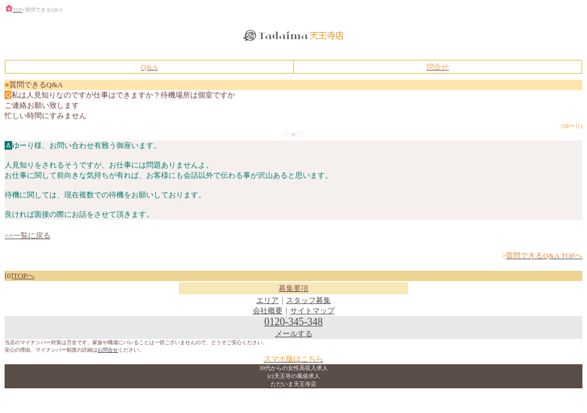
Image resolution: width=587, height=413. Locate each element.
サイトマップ (312, 310)
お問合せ (107, 350)
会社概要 (268, 310)
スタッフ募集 (308, 300)
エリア (267, 300)
